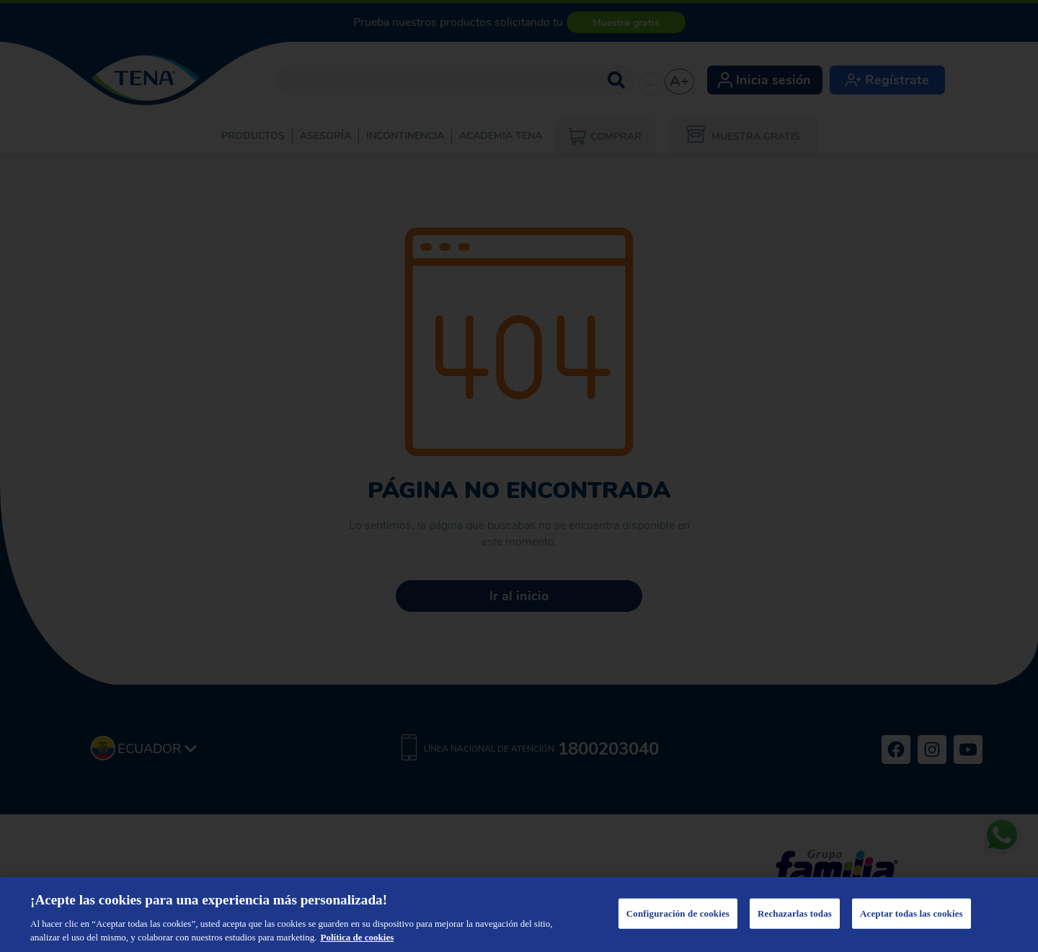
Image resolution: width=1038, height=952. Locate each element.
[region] (519, 914)
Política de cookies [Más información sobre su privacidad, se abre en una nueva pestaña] (357, 937)
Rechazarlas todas (795, 913)
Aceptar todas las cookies (911, 913)
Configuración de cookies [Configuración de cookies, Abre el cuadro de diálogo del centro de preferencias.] (677, 913)
